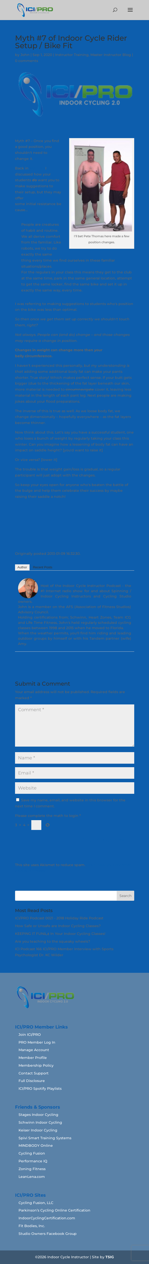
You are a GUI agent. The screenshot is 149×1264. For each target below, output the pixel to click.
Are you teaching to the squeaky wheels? (52, 941)
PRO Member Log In (37, 1042)
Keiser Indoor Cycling (38, 1130)
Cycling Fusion (32, 1153)
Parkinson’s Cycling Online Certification (54, 1210)
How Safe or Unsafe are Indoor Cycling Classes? (58, 926)
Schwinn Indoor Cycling (40, 1122)
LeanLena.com (32, 1176)
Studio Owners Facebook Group (48, 1233)
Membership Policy (36, 1065)
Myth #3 (37, 168)
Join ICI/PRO (30, 1034)
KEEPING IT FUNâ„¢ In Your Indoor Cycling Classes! (60, 933)
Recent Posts (42, 567)
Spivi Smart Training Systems (45, 1138)
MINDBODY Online (36, 1145)
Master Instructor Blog (110, 54)
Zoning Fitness (32, 1169)
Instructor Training (72, 54)
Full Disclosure (32, 1080)
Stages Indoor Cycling (38, 1114)
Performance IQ (33, 1161)
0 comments (26, 60)
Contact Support (34, 1073)
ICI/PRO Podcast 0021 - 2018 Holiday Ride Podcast (59, 918)
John (25, 54)
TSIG (109, 1257)
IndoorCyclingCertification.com (47, 1218)
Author (22, 567)
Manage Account (34, 1050)
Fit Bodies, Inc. (32, 1226)
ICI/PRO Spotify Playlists (40, 1088)
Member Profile (33, 1057)
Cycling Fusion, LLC (36, 1202)
